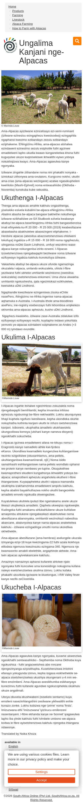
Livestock (18, 19)
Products (18, 11)
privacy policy (36, 759)
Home (12, 6)
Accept (41, 780)
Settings (41, 772)
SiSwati (13, 789)
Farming (17, 15)
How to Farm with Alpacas (29, 28)
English (13, 746)
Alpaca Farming (22, 23)
